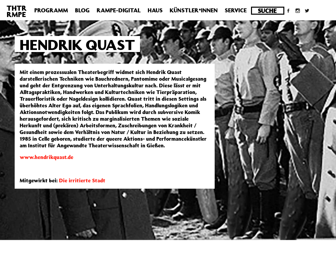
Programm (51, 10)
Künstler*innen (194, 10)
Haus (155, 10)
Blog (82, 10)
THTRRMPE (17, 11)
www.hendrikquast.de (46, 157)
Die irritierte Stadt (82, 180)
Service (236, 10)
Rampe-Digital (119, 10)
